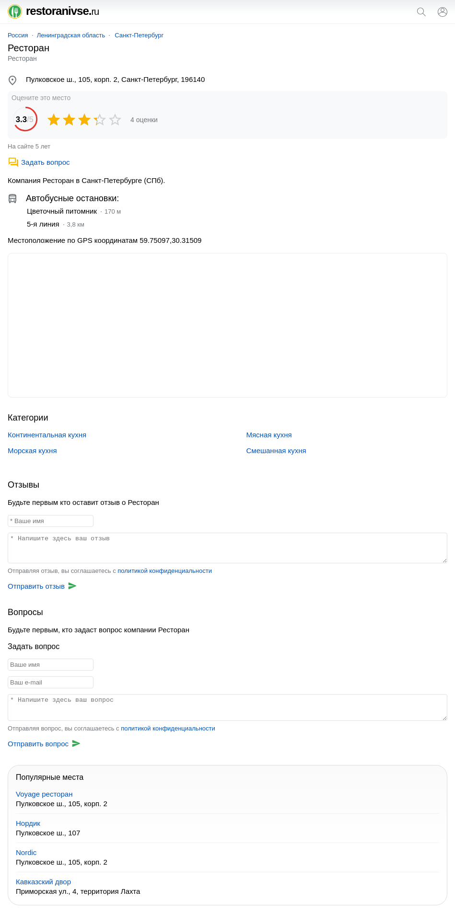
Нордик (28, 823)
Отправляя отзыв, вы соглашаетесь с (110, 570)
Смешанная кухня (276, 450)
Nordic (26, 852)
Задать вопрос (39, 162)
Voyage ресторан (44, 794)
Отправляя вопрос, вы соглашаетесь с (111, 728)
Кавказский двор (43, 882)
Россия (18, 35)
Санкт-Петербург (139, 35)
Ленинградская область (71, 35)
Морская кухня (32, 450)
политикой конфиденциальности (164, 570)
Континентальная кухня (47, 435)
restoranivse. (53, 10)
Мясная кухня (269, 435)
